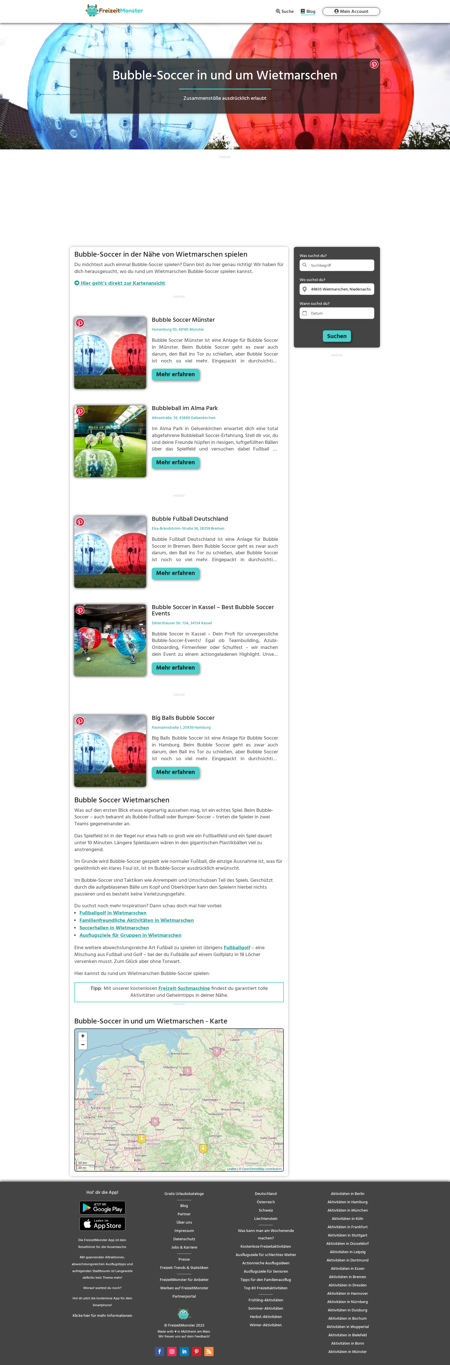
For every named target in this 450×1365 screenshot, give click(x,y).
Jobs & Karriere (184, 1247)
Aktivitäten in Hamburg (347, 1202)
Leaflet (231, 1169)
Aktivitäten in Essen (347, 1268)
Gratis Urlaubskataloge (184, 1194)
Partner (184, 1214)
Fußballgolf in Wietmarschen (112, 913)
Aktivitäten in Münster (347, 1352)
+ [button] (83, 1036)
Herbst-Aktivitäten (266, 1317)
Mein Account (354, 11)
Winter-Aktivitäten (266, 1325)
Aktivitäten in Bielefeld (347, 1335)
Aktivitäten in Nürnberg (347, 1302)
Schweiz (266, 1210)
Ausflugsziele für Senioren (266, 1271)
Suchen (337, 336)
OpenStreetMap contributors (262, 1169)
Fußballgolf (237, 948)
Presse (184, 1259)
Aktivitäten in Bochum (347, 1318)
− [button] (83, 1045)
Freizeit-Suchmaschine (184, 988)
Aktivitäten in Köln (347, 1219)
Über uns (184, 1222)
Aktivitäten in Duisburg (347, 1310)
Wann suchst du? (314, 304)
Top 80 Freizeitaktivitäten (266, 1288)
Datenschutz (184, 1239)
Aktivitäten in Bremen (347, 1277)
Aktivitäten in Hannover (347, 1293)
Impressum (184, 1231)
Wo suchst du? (312, 280)
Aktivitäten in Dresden (348, 1285)
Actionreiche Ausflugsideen (266, 1263)
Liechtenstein (266, 1219)
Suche (288, 11)
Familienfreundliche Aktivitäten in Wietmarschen (136, 920)
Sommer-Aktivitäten (265, 1308)
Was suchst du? (313, 256)
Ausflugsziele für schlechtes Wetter (266, 1255)
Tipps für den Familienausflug (265, 1280)
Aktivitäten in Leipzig (348, 1252)
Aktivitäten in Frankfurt (347, 1227)
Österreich (266, 1202)
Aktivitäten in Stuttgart (347, 1235)
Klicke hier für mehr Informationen (102, 1316)
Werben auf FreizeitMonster (184, 1288)
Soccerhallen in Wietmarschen (114, 928)
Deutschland (266, 1194)
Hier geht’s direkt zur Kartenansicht (119, 283)
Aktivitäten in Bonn (347, 1343)
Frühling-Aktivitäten (266, 1300)
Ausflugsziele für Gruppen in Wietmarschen (130, 935)
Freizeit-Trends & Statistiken (184, 1268)
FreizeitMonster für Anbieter (184, 1280)
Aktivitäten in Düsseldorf (347, 1244)
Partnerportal (184, 1296)
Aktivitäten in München (347, 1210)
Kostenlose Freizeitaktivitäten (265, 1246)
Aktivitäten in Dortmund (347, 1260)
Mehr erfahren (175, 374)
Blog (311, 12)
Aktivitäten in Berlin (347, 1194)
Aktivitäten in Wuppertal (348, 1327)
